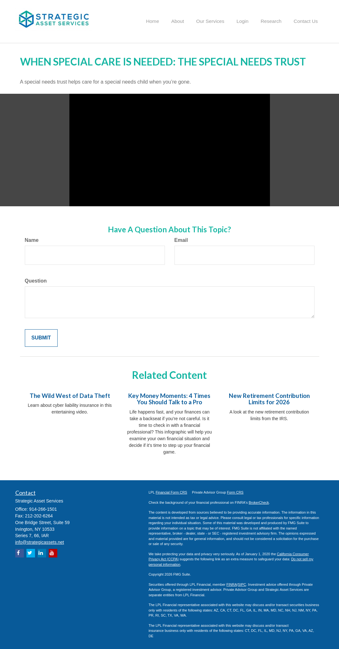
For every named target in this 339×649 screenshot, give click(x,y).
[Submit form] (41, 337)
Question (36, 280)
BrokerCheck (259, 502)
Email (181, 240)
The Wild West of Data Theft (70, 395)
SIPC (242, 584)
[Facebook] (19, 552)
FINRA (231, 584)
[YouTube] (53, 552)
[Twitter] (30, 552)
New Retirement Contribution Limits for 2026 (269, 398)
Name (32, 240)
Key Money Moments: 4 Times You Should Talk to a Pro (169, 398)
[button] (186, 20)
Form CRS (235, 492)
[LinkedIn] (42, 552)
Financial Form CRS (171, 492)
